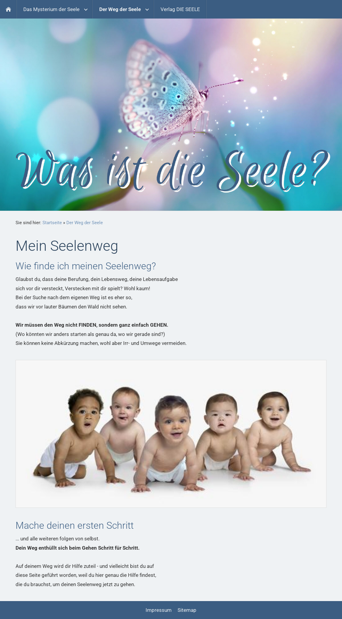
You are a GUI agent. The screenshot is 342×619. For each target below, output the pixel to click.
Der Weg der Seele (84, 222)
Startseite (52, 222)
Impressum (159, 610)
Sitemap (187, 610)
